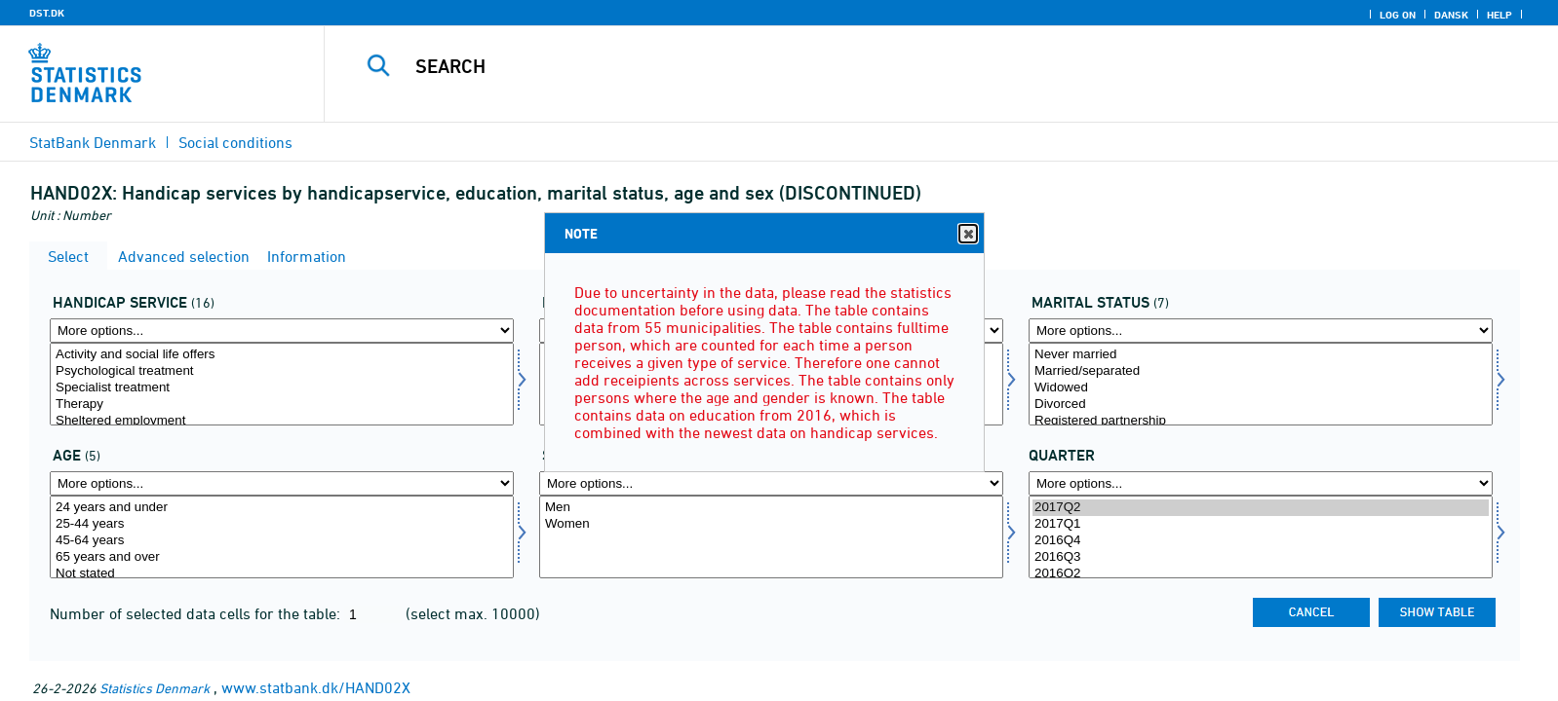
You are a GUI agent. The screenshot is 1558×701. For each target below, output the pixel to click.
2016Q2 (1260, 574)
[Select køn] (771, 537)
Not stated (282, 574)
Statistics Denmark (154, 688)
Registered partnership (1260, 421)
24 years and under (282, 507)
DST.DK (46, 12)
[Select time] (1261, 537)
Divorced (1260, 404)
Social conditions (235, 142)
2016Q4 (1260, 541)
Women (771, 524)
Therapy (282, 404)
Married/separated (1260, 371)
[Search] (894, 66)
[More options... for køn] (771, 483)
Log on (1398, 14)
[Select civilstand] (1261, 384)
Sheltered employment (282, 421)
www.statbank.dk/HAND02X (315, 687)
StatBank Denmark (92, 142)
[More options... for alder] (282, 483)
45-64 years (282, 541)
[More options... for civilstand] (1261, 330)
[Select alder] (282, 537)
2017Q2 (1260, 507)
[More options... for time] (1261, 483)
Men (771, 507)
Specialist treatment (282, 388)
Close (967, 234)
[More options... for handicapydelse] (282, 330)
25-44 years (282, 524)
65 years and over (282, 557)
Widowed (1260, 388)
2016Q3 (1260, 557)
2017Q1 (1260, 524)
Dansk (1451, 14)
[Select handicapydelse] (282, 384)
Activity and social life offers (282, 355)
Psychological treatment (282, 371)
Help (1499, 14)
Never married (1260, 355)
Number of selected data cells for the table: (197, 613)
